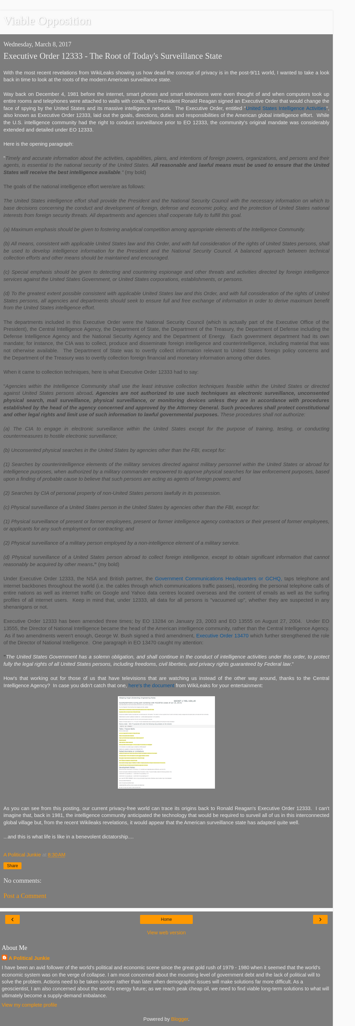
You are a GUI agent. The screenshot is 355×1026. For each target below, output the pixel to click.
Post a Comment (24, 895)
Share (12, 865)
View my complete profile (29, 1005)
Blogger (179, 1019)
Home (166, 919)
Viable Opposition (47, 20)
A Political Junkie (29, 958)
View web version (166, 932)
